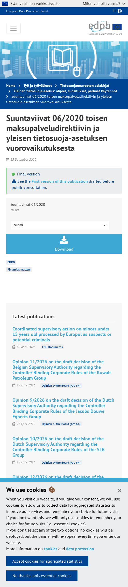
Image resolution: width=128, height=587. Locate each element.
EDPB (11, 262)
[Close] (119, 490)
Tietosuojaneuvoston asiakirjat (84, 85)
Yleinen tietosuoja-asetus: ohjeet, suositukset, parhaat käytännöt (65, 91)
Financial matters (19, 269)
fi (114, 11)
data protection (80, 548)
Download (64, 244)
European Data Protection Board (27, 11)
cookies (50, 548)
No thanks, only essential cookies (41, 575)
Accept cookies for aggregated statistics (47, 561)
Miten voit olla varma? (104, 3)
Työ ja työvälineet (38, 85)
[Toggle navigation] (13, 28)
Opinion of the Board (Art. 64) (61, 385)
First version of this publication (60, 181)
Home (10, 85)
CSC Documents (52, 347)
